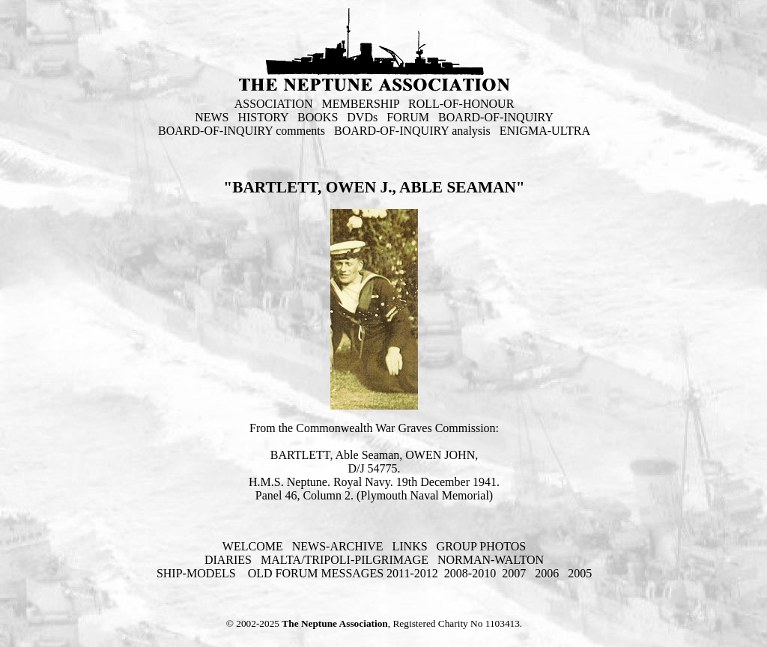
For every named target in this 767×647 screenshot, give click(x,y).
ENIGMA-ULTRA (545, 130)
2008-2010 (470, 573)
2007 (514, 573)
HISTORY (262, 117)
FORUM (407, 117)
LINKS (409, 546)
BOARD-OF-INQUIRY (496, 117)
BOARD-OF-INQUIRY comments (241, 130)
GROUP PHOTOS (482, 546)
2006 (547, 573)
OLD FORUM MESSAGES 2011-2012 (343, 573)
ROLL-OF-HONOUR (461, 103)
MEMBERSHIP (360, 103)
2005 (580, 573)
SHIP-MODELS (198, 573)
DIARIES (228, 559)
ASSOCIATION (273, 103)
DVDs (362, 117)
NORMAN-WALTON (490, 559)
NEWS (211, 117)
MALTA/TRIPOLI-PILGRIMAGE (344, 559)
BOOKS (317, 117)
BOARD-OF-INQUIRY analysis (412, 130)
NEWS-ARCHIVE (338, 546)
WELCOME (252, 546)
